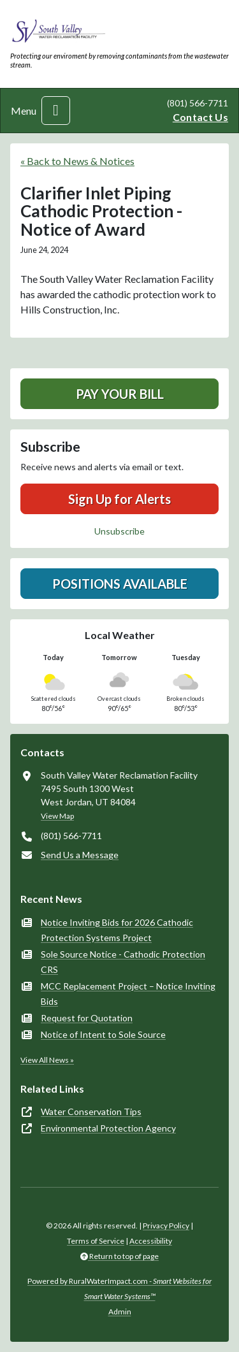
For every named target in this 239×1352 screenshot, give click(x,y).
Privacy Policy (166, 1225)
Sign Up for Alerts (119, 499)
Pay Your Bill (120, 393)
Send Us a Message (80, 854)
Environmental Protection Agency (108, 1128)
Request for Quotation (87, 1017)
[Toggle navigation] (55, 110)
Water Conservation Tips (91, 1111)
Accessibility (150, 1241)
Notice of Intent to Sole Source (103, 1034)
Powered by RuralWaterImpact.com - (119, 1288)
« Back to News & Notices (77, 161)
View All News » (47, 1060)
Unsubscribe (119, 531)
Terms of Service (95, 1241)
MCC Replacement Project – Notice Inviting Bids (128, 994)
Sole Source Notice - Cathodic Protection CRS (123, 962)
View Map (57, 816)
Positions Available (119, 583)
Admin (119, 1311)
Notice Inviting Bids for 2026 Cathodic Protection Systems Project (117, 930)
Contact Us (200, 117)
